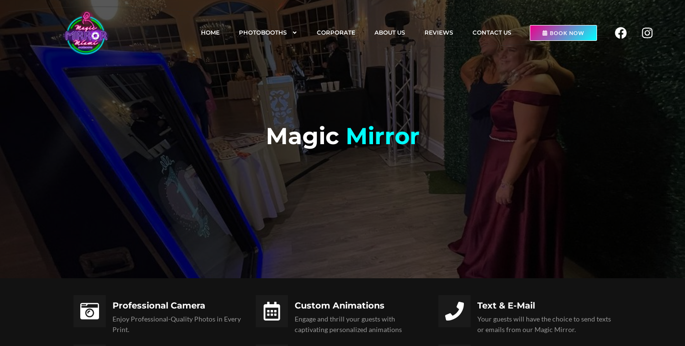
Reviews (438, 32)
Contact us (492, 32)
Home (210, 32)
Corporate (336, 32)
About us (389, 32)
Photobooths (268, 32)
